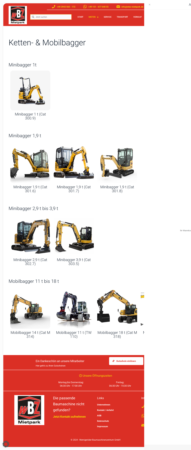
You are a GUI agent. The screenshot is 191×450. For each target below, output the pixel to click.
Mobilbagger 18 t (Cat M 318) (117, 334)
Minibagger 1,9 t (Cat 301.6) (30, 189)
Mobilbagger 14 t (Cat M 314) (30, 334)
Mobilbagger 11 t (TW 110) (74, 334)
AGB (99, 415)
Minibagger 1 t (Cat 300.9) (30, 116)
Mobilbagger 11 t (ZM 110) (160, 334)
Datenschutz (103, 421)
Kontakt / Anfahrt (105, 410)
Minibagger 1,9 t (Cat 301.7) (74, 189)
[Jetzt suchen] (50, 17)
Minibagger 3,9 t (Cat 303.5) (74, 262)
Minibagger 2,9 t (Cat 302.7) (30, 262)
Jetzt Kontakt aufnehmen (69, 416)
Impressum (102, 426)
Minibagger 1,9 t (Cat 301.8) (117, 189)
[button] (6, 444)
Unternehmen (103, 404)
